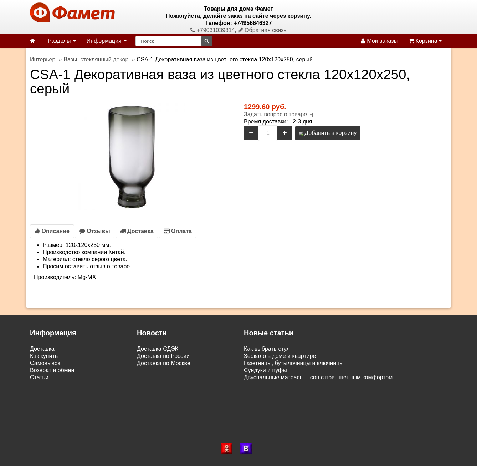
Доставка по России (163, 356)
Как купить (44, 356)
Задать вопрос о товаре (275, 114)
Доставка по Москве (163, 363)
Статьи (39, 377)
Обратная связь (262, 30)
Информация (107, 41)
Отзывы (95, 231)
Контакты (42, 384)
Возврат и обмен (52, 370)
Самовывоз (45, 363)
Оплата (178, 231)
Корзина (425, 41)
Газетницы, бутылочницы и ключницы (294, 363)
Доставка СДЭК (157, 349)
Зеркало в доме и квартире (280, 356)
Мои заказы (379, 41)
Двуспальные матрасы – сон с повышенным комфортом (318, 377)
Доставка (137, 231)
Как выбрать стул (267, 349)
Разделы (62, 41)
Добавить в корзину (328, 133)
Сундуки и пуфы (265, 370)
